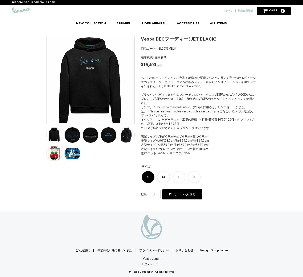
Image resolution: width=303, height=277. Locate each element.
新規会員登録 (245, 10)
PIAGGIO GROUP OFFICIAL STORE (33, 2)
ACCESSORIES (188, 23)
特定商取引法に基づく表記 (114, 250)
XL (194, 177)
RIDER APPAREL (153, 23)
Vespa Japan (151, 258)
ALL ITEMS (218, 23)
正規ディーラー (151, 263)
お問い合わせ (184, 250)
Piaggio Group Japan (214, 250)
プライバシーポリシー (154, 250)
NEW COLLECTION (91, 23)
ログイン (228, 10)
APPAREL (123, 23)
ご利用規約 (82, 250)
